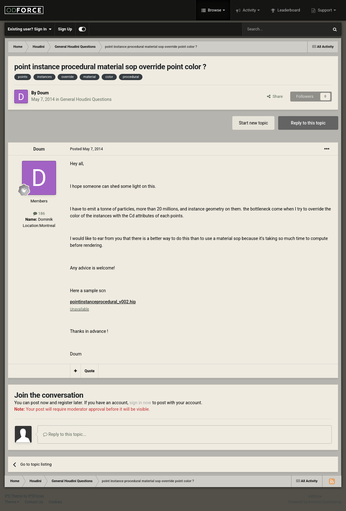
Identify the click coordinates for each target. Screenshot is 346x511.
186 (39, 213)
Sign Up (65, 29)
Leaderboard (288, 10)
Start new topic (253, 122)
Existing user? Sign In (29, 29)
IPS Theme (14, 496)
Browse (214, 10)
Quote (89, 371)
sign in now (140, 402)
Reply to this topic (308, 122)
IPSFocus (36, 496)
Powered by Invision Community (314, 502)
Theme (12, 502)
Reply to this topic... (64, 434)
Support (325, 10)
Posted (86, 149)
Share (275, 96)
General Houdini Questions (86, 99)
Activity (249, 10)
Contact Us (34, 502)
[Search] (270, 29)
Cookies (55, 502)
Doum (43, 92)
